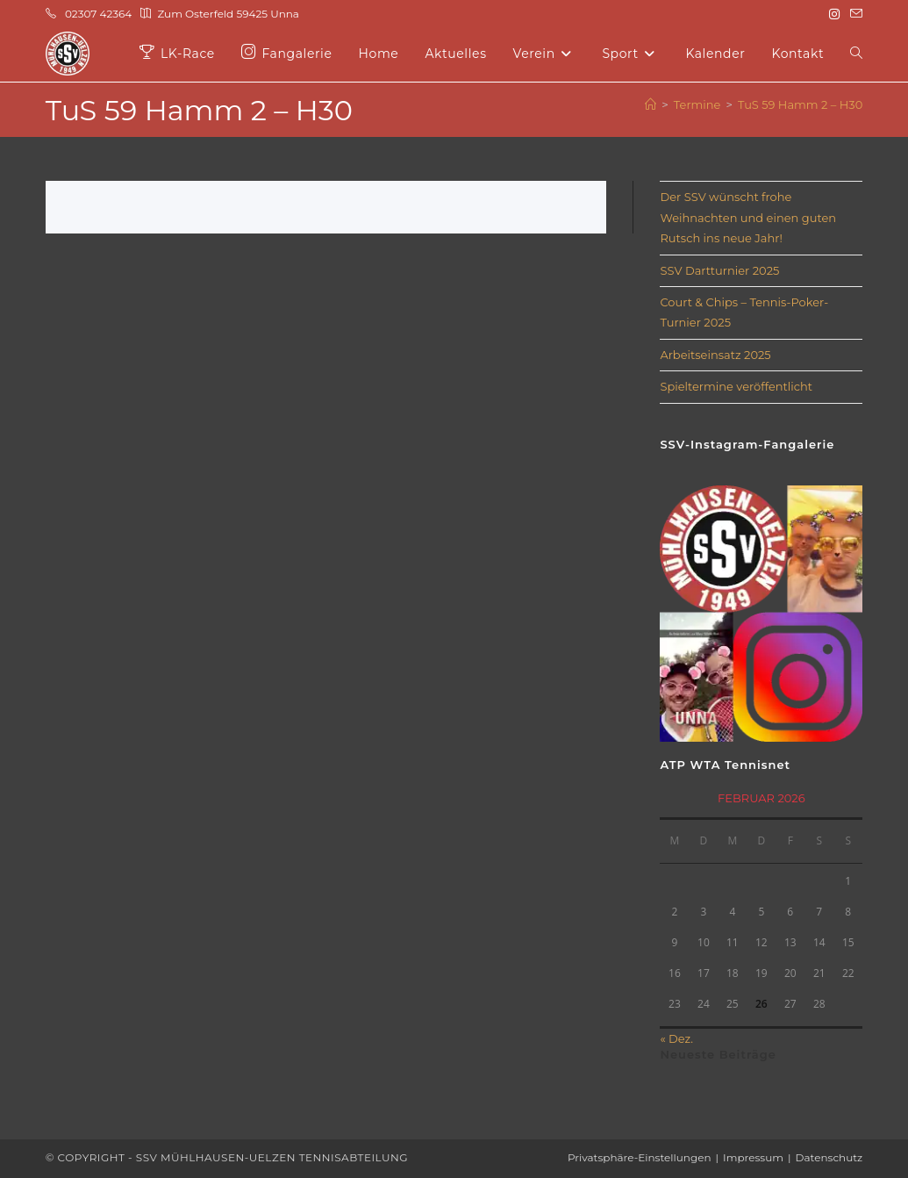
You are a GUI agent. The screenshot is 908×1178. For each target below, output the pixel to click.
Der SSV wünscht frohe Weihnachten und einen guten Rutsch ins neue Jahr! (748, 217)
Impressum (753, 1157)
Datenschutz (829, 1157)
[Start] (650, 104)
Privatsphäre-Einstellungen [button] (639, 1157)
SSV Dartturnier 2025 (719, 270)
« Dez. (676, 1038)
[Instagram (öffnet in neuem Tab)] (834, 14)
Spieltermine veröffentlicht (736, 386)
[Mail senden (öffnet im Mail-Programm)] (853, 14)
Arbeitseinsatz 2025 (715, 355)
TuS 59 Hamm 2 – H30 (800, 104)
